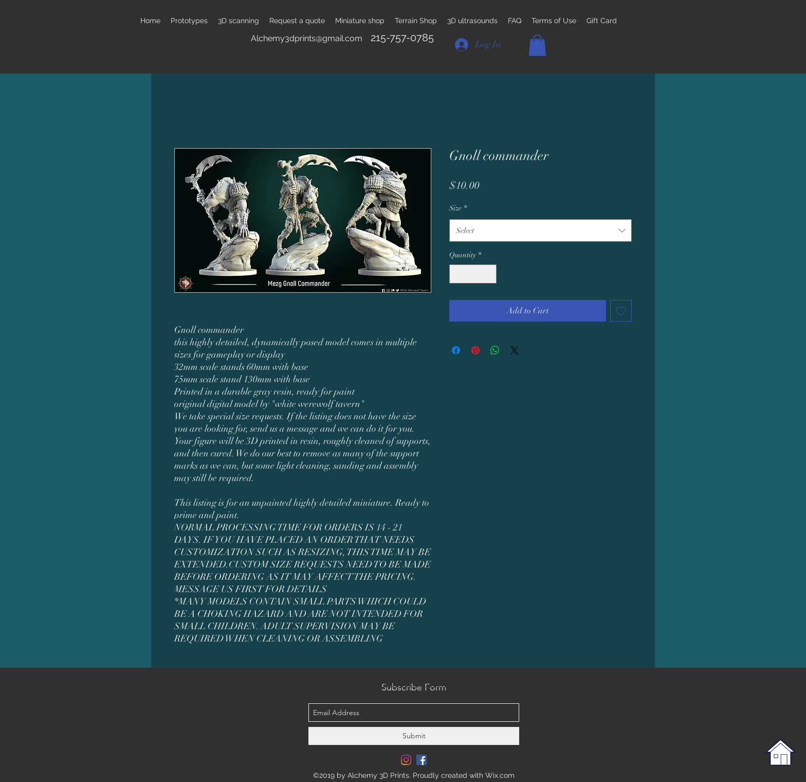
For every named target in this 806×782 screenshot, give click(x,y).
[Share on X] (514, 350)
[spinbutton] (473, 274)
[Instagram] (406, 760)
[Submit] (413, 736)
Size (458, 208)
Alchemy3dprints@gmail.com (306, 38)
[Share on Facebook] (456, 350)
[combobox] (540, 230)
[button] (537, 45)
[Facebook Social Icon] (421, 760)
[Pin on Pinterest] (475, 350)
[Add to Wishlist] (621, 311)
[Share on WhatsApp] (495, 350)
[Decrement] (457, 274)
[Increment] (488, 274)
